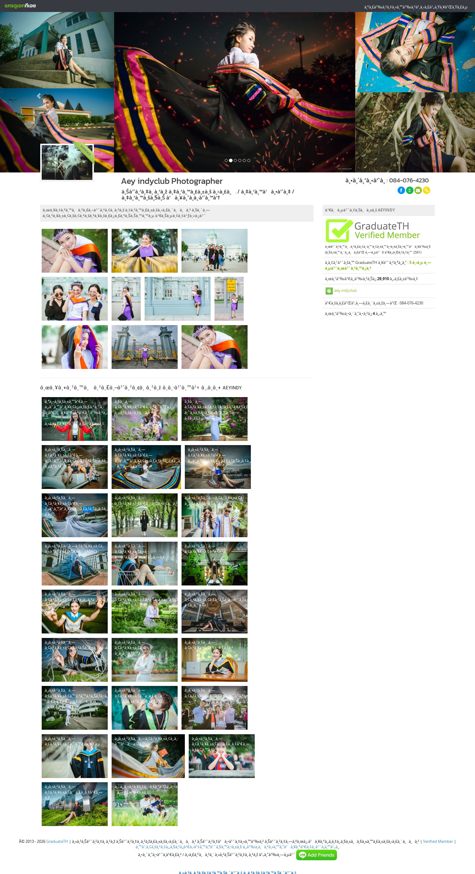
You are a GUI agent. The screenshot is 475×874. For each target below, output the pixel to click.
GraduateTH (57, 841)
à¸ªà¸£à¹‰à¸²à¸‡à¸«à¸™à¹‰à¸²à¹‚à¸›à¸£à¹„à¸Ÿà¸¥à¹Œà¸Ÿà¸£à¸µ (415, 7)
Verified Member (438, 841)
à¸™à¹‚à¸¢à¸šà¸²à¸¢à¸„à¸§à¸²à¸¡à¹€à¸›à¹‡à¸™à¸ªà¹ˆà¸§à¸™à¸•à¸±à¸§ (189, 846)
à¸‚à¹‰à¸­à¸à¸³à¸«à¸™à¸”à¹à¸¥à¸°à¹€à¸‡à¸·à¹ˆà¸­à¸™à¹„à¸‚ (291, 846)
